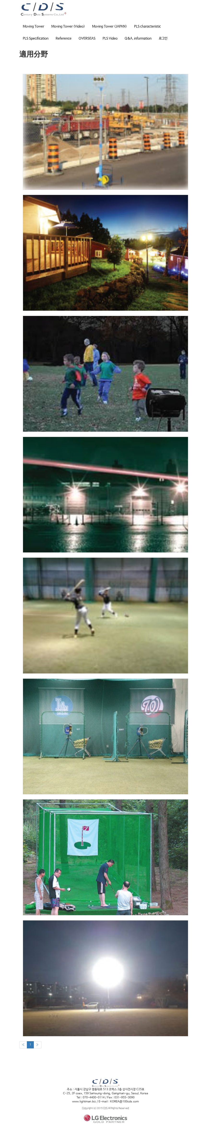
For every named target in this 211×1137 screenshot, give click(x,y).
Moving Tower (33, 26)
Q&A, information (138, 38)
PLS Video (110, 38)
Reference (63, 38)
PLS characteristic (147, 26)
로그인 (163, 38)
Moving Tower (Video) (68, 26)
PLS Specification (35, 38)
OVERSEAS (87, 38)
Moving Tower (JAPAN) (109, 26)
